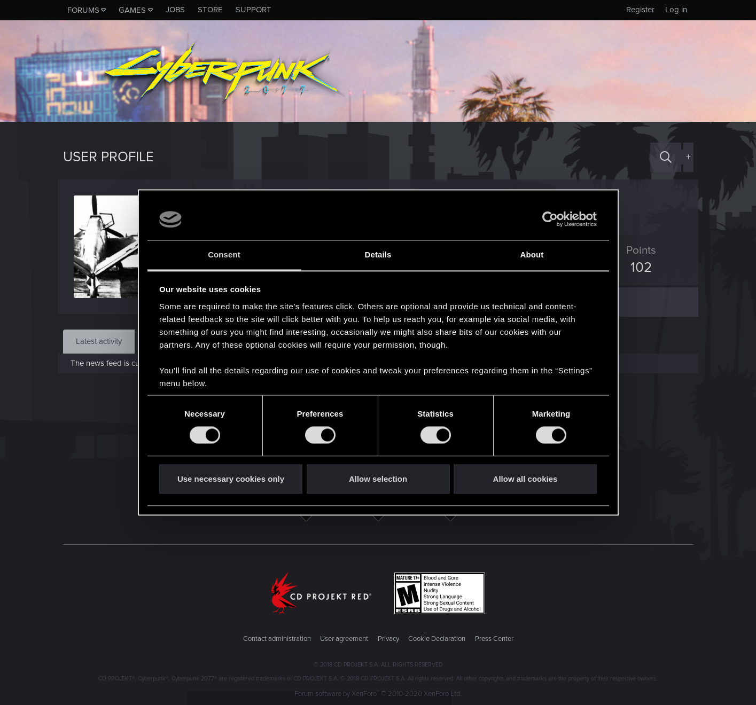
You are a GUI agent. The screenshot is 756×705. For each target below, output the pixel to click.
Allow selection (378, 478)
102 (636, 267)
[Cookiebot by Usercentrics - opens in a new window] (550, 220)
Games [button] (132, 10)
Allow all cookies (525, 478)
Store (210, 9)
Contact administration (277, 638)
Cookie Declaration (436, 638)
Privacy (388, 638)
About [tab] (532, 254)
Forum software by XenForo (378, 694)
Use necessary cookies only (230, 478)
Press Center (494, 638)
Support (253, 9)
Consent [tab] (224, 254)
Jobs (175, 9)
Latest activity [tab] (99, 341)
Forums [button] (83, 10)
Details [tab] (378, 254)
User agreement (344, 638)
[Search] (665, 157)
